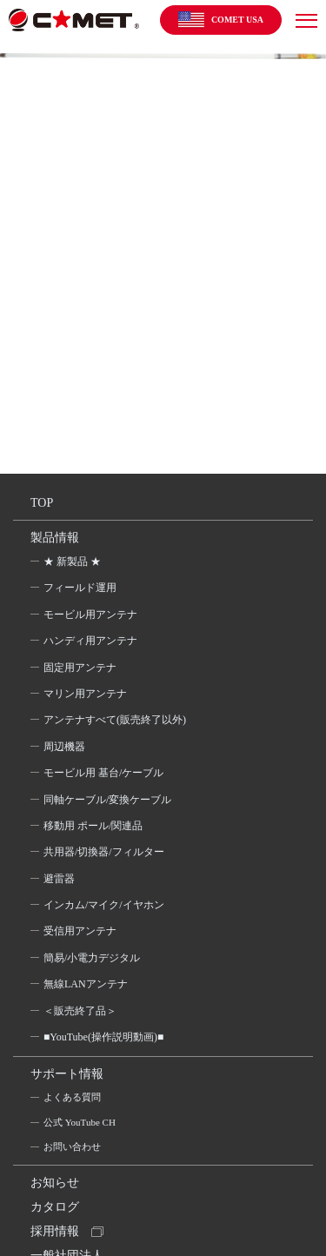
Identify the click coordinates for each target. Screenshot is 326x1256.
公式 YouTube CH (79, 1122)
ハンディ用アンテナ (90, 641)
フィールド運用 (79, 587)
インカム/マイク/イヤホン (103, 905)
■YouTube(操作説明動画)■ (103, 1037)
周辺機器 (64, 747)
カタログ (54, 1206)
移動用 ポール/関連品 (93, 826)
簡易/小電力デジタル (91, 958)
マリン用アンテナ (85, 694)
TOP (41, 502)
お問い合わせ (72, 1146)
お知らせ (54, 1182)
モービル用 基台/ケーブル (103, 773)
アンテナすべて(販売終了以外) (114, 720)
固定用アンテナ (79, 667)
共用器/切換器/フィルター (103, 852)
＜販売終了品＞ (79, 1011)
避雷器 (59, 879)
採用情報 (54, 1231)
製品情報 (54, 537)
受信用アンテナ (79, 931)
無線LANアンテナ (85, 984)
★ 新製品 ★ (72, 561)
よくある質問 (72, 1097)
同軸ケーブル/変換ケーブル (107, 800)
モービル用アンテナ (90, 614)
